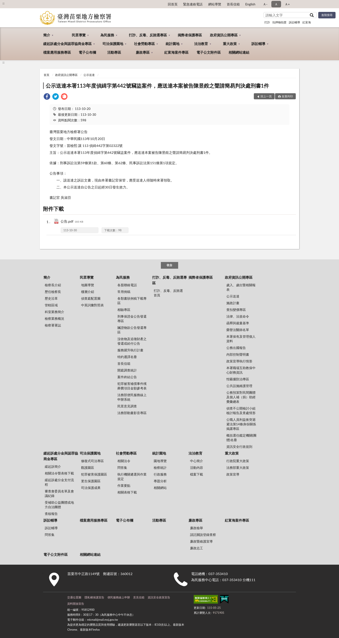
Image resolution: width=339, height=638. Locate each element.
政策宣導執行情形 (239, 361)
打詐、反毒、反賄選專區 (148, 35)
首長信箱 (233, 4)
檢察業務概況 (54, 318)
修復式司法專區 (92, 461)
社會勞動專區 (144, 44)
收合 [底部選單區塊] (169, 265)
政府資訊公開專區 (224, 35)
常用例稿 (123, 292)
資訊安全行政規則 (239, 446)
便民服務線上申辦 (118, 597)
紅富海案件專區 (176, 52)
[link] (47, 97)
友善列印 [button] (287, 96)
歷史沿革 (51, 298)
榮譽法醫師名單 (237, 330)
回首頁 (172, 4)
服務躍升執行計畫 (130, 350)
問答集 (122, 467)
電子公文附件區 (209, 52)
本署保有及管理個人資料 (241, 338)
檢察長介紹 (53, 285)
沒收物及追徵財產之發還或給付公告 (132, 341)
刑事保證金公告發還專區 (132, 318)
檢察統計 (160, 467)
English (250, 4)
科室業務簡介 (54, 312)
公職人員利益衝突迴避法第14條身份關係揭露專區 (241, 424)
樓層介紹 (87, 292)
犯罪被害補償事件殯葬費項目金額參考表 (132, 386)
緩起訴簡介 (53, 466)
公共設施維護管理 (239, 386)
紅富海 (306, 22)
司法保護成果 (91, 488)
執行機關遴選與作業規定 (132, 476)
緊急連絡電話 (193, 4)
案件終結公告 (127, 377)
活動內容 (196, 467)
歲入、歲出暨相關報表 (241, 287)
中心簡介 (196, 461)
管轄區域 (51, 305)
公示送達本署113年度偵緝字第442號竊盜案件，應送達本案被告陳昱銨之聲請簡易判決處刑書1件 (157, 85)
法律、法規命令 (237, 316)
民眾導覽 (79, 35)
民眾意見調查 (127, 406)
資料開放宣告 (75, 603)
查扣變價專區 (236, 310)
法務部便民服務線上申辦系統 (132, 397)
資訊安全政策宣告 (159, 597)
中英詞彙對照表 (92, 305)
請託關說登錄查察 (203, 535)
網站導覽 (214, 4)
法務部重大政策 (237, 467)
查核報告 (51, 514)
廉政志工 (196, 548)
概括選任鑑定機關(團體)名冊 (241, 437)
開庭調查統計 (127, 370)
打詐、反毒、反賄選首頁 (168, 293)
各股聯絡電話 (127, 285)
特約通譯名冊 (127, 357)
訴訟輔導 (294, 22)
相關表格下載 (127, 492)
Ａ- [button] (265, 4)
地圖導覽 (87, 285)
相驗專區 (123, 310)
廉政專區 (143, 52)
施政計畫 (232, 303)
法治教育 (201, 44)
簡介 (46, 35)
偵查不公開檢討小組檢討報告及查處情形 (241, 410)
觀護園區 (87, 467)
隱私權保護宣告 (94, 597)
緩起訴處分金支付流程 (59, 482)
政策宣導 (232, 474)
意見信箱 (138, 597)
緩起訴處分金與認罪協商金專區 (67, 44)
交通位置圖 (74, 597)
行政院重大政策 (237, 461)
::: (3, 3)
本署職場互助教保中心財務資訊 (241, 370)
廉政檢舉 (196, 528)
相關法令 (123, 461)
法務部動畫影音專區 (132, 413)
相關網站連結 (239, 52)
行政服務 (160, 474)
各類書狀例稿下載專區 (132, 300)
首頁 (46, 75)
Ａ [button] (276, 4)
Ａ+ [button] (287, 4)
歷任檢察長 (53, 292)
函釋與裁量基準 (237, 323)
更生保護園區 (91, 481)
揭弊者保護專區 (190, 35)
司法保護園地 (112, 44)
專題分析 (160, 481)
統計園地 (172, 44)
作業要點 (123, 485)
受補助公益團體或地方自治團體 (59, 504)
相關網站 (160, 488)
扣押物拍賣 (279, 22)
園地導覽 (160, 461)
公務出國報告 (236, 348)
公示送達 (89, 75)
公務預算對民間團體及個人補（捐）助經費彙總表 (241, 397)
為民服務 (107, 35)
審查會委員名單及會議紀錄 (59, 493)
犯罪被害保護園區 (94, 474)
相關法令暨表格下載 (59, 473)
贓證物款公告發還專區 (132, 330)
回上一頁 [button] (266, 96)
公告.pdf (72, 221)
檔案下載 (196, 474)
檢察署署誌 (53, 325)
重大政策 (230, 44)
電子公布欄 (87, 52)
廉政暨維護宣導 (201, 541)
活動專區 (114, 52)
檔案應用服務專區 (57, 52)
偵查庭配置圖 (91, 298)
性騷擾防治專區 (237, 379)
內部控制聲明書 (237, 354)
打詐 (267, 22)
